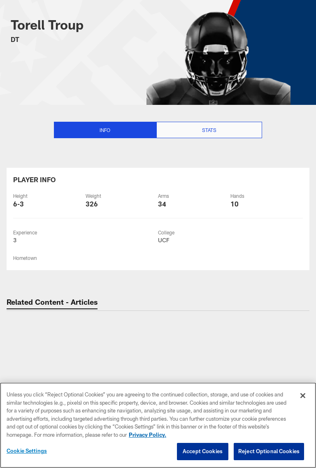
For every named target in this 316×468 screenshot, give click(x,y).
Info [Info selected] (105, 130)
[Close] (303, 396)
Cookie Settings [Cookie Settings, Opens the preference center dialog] (27, 450)
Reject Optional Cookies (269, 451)
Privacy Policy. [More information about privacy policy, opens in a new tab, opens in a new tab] (147, 434)
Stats (209, 130)
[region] (158, 425)
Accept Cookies (203, 451)
